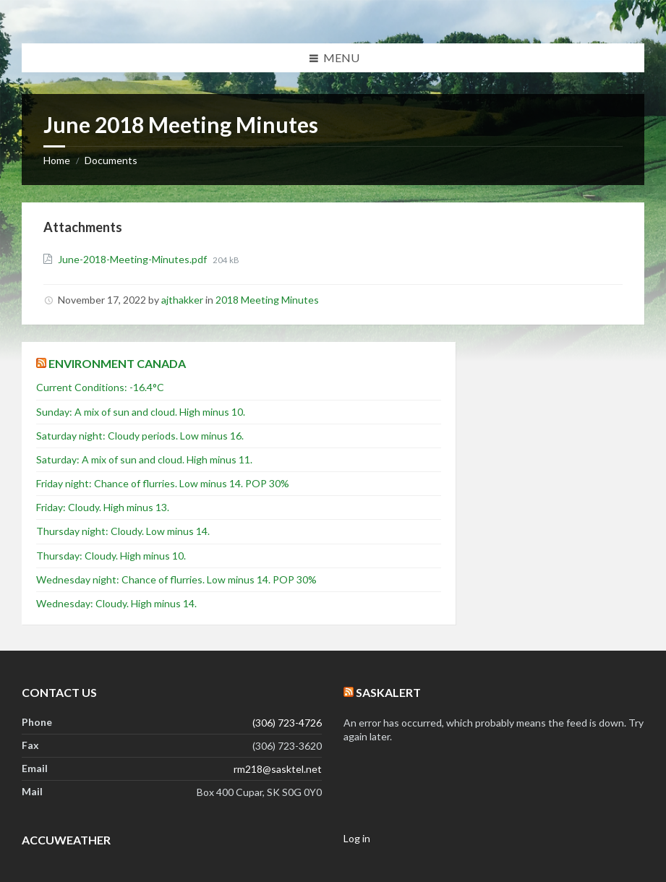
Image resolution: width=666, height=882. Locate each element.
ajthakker (182, 300)
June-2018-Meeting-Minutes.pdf (133, 259)
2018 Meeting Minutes (267, 300)
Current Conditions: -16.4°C (100, 387)
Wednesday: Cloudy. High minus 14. (116, 603)
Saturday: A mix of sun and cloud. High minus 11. (144, 459)
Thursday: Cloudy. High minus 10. (111, 555)
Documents (111, 160)
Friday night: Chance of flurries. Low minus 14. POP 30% (162, 483)
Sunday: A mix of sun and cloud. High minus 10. (140, 412)
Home (56, 160)
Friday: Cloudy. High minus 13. (102, 507)
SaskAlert (388, 692)
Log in (356, 838)
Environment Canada (117, 363)
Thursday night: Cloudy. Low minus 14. (123, 531)
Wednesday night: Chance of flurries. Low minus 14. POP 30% (176, 579)
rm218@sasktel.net (278, 769)
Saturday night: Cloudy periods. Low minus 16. (140, 435)
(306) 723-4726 (287, 722)
